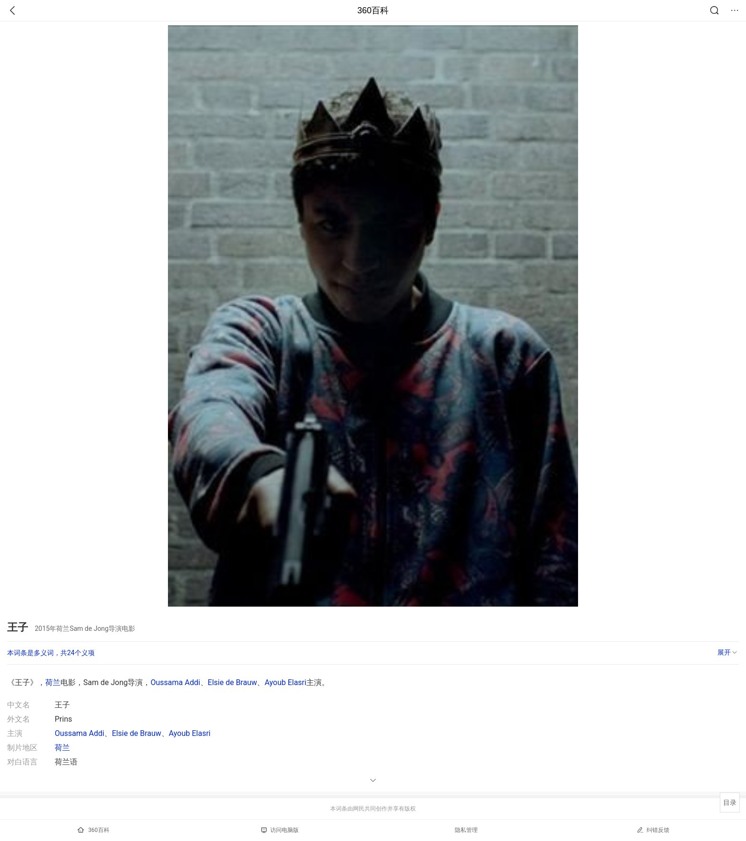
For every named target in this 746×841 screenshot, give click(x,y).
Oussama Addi (175, 682)
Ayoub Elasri (285, 682)
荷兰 (52, 682)
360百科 (373, 10)
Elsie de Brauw (232, 682)
